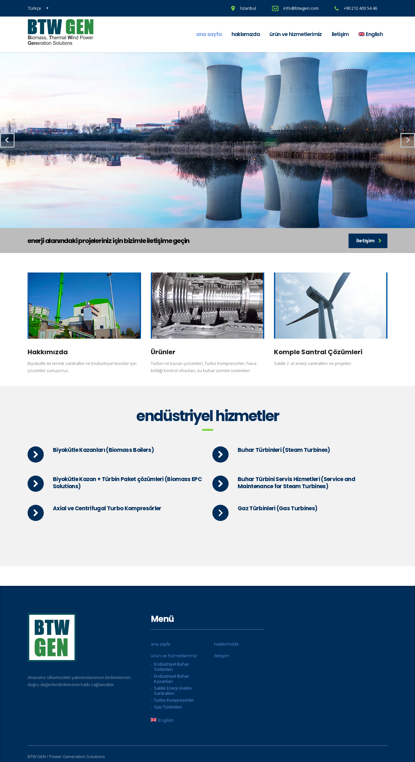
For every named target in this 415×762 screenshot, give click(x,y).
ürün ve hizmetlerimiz (295, 34)
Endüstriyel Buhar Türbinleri (171, 666)
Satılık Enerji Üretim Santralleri (173, 690)
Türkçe (34, 8)
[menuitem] (370, 34)
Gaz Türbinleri (168, 706)
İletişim (369, 240)
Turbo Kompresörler (174, 700)
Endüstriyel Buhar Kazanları (171, 678)
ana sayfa (208, 34)
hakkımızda (245, 34)
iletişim (340, 34)
